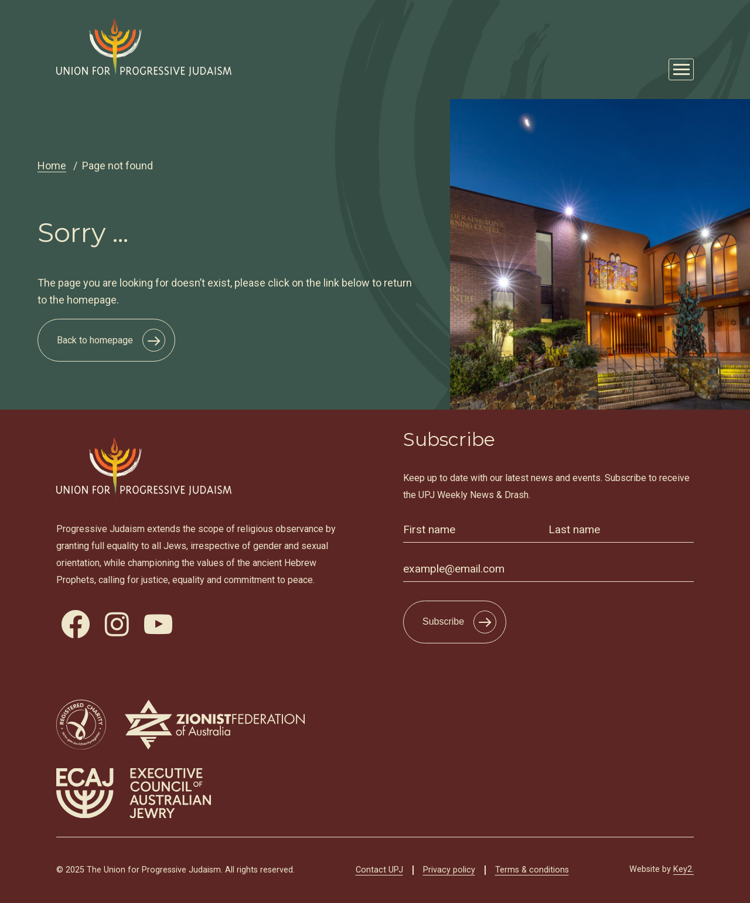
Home (52, 165)
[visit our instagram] (117, 624)
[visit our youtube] (158, 624)
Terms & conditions (532, 870)
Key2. (683, 869)
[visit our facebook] (75, 624)
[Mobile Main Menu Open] (681, 69)
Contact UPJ (379, 870)
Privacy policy (449, 870)
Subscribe (443, 621)
